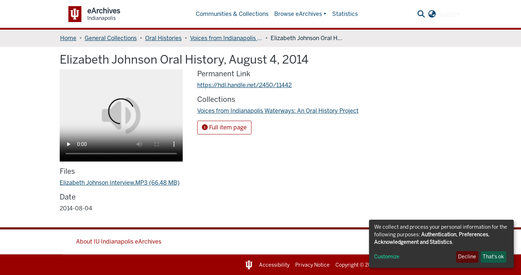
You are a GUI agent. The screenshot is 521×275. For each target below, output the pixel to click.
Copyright (347, 265)
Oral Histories (163, 38)
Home (68, 38)
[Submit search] (421, 14)
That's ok (493, 257)
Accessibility (274, 265)
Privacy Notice (312, 265)
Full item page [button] (224, 127)
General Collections (111, 38)
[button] (432, 14)
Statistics (345, 13)
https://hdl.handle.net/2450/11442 (244, 85)
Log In (448, 13)
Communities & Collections (232, 13)
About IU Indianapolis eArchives (118, 241)
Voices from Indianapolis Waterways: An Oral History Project (226, 38)
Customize (386, 257)
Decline (467, 257)
